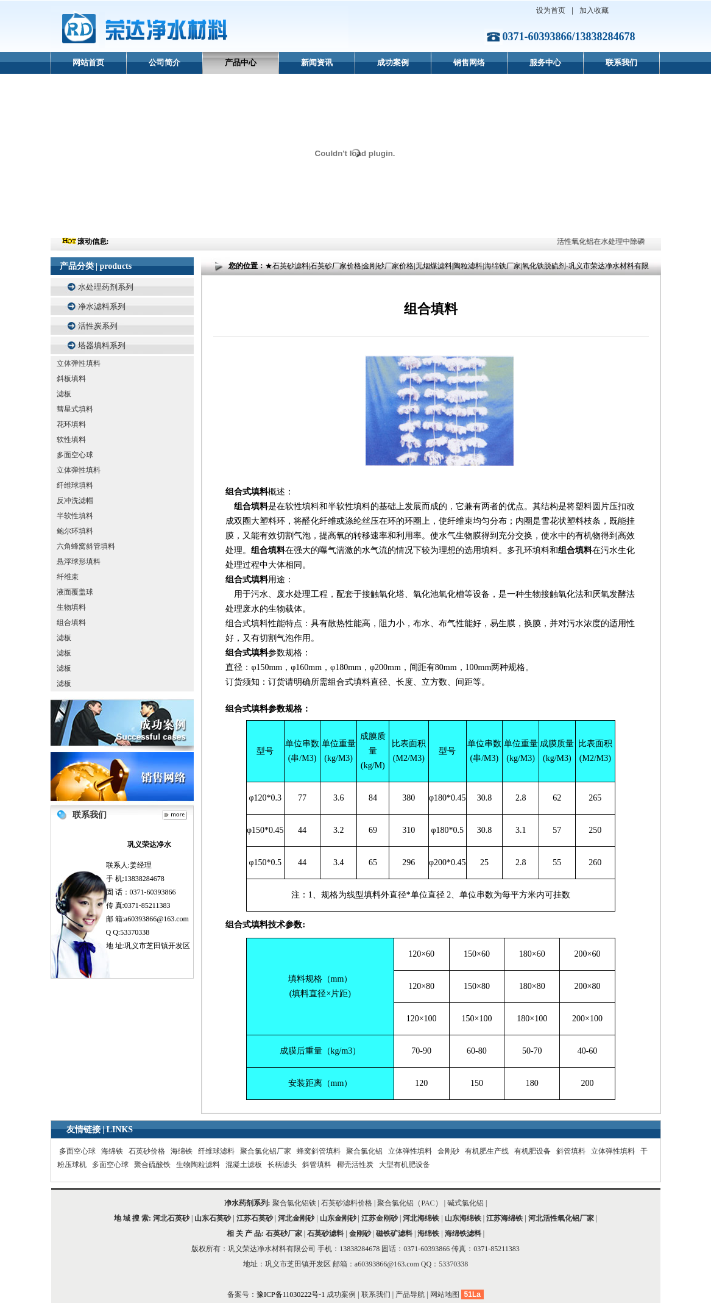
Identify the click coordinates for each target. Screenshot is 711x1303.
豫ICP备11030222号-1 (291, 1294)
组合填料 (71, 622)
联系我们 (621, 62)
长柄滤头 (282, 1164)
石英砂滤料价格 (346, 1203)
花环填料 (71, 424)
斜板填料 (71, 378)
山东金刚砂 (338, 1218)
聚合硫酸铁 (152, 1164)
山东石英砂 (212, 1218)
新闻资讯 (317, 62)
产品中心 (240, 62)
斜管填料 (570, 1151)
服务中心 (545, 62)
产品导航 (410, 1294)
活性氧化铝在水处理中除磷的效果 (614, 241)
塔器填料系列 (102, 345)
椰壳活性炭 (355, 1164)
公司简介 (164, 62)
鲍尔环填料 (75, 531)
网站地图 (444, 1294)
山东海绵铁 (463, 1218)
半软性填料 (75, 516)
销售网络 (469, 62)
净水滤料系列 (102, 306)
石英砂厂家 (284, 1233)
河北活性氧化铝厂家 (561, 1218)
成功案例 (393, 62)
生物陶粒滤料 (198, 1164)
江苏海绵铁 (504, 1218)
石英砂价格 (147, 1151)
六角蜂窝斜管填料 (86, 546)
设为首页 (550, 10)
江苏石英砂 (254, 1218)
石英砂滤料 (325, 1233)
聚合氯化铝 (364, 1151)
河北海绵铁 (421, 1218)
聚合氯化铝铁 (294, 1203)
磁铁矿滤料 (394, 1233)
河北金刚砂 (296, 1218)
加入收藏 (594, 10)
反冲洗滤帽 (75, 500)
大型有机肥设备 (404, 1164)
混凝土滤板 (243, 1164)
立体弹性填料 (79, 363)
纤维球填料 (75, 485)
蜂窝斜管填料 (319, 1151)
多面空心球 (75, 455)
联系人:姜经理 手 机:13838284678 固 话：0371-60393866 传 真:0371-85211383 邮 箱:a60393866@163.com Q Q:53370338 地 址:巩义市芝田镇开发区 (149, 894)
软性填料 (71, 439)
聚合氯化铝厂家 (265, 1151)
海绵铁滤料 (463, 1233)
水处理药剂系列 (105, 286)
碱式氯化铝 (465, 1203)
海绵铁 (112, 1151)
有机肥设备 (532, 1151)
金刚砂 (448, 1151)
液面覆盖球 (75, 592)
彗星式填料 (75, 409)
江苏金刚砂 (379, 1218)
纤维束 (68, 577)
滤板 (64, 394)
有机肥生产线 (487, 1151)
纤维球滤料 (216, 1151)
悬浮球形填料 (79, 561)
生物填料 (71, 607)
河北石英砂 (171, 1218)
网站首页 (88, 62)
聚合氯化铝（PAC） (409, 1203)
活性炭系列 (98, 325)
